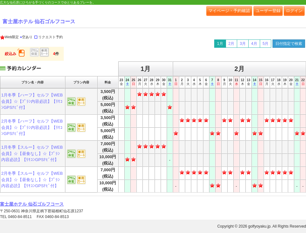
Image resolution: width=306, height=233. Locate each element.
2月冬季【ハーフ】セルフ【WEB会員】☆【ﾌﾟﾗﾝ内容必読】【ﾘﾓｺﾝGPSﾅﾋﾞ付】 (32, 127)
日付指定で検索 (288, 43)
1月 (220, 43)
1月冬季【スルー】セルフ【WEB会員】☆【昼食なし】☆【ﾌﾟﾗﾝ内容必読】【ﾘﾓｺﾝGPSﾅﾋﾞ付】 (32, 153)
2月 (232, 43)
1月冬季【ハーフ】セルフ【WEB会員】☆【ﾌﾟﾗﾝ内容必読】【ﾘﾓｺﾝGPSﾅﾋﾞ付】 (32, 101)
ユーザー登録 (268, 10)
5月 (266, 43)
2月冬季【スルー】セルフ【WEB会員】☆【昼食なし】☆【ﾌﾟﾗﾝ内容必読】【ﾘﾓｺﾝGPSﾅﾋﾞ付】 (32, 179)
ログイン (294, 10)
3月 (243, 43)
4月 (254, 43)
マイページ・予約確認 (229, 10)
